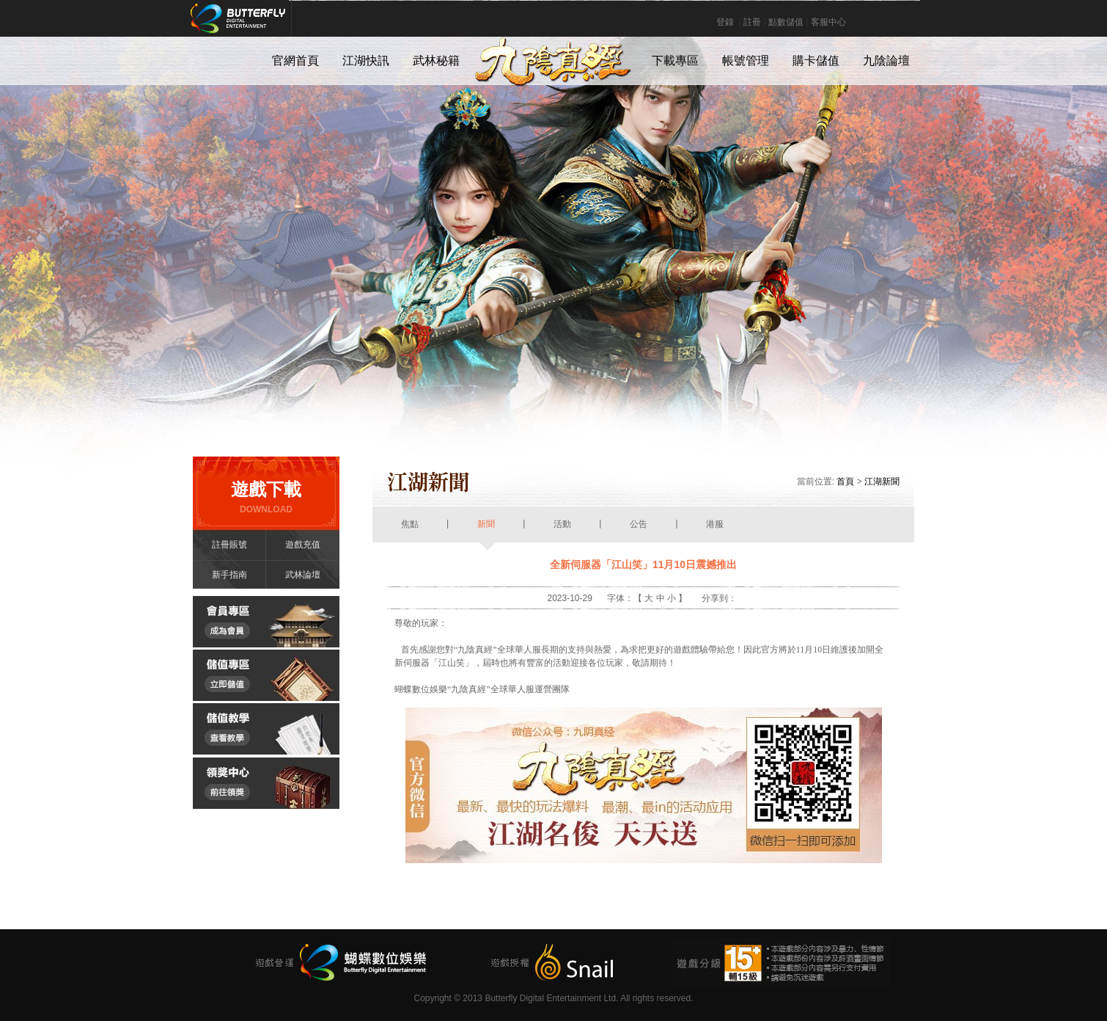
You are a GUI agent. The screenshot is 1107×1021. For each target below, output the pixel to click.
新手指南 (229, 575)
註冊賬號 (229, 544)
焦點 (410, 530)
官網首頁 (295, 60)
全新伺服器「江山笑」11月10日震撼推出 (643, 564)
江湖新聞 (882, 481)
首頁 (845, 481)
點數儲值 (785, 22)
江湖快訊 (365, 60)
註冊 (752, 22)
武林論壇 (302, 575)
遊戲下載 (266, 497)
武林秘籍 (436, 60)
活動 (563, 530)
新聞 (486, 530)
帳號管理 (745, 60)
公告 (639, 530)
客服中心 (828, 22)
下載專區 (675, 60)
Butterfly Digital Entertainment (287, 26)
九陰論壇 (886, 60)
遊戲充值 (302, 544)
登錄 (725, 22)
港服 (715, 530)
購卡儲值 (815, 60)
